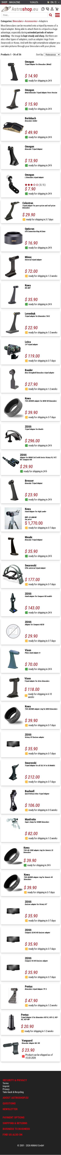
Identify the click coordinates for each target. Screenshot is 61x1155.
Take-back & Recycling (13, 1092)
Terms (6, 1083)
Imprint (6, 1086)
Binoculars (18, 21)
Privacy (6, 1089)
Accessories (31, 21)
